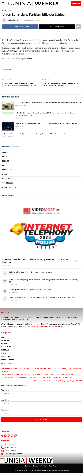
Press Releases (9, 179)
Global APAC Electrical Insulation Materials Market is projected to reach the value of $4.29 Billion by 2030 (42, 297)
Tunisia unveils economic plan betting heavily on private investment (31, 272)
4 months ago (21, 118)
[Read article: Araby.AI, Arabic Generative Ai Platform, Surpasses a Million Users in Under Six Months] (8, 127)
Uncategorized (9, 187)
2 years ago (20, 126)
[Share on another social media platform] (78, 26)
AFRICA (3, 353)
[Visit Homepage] (32, 3)
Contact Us (36, 466)
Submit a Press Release (50, 466)
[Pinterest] (15, 436)
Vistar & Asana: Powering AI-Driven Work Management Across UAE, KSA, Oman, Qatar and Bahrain (37, 375)
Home (4, 10)
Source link (6, 69)
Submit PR (76, 3)
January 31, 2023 (28, 20)
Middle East (7, 170)
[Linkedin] (12, 436)
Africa (5, 153)
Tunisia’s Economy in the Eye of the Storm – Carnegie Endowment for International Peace (36, 134)
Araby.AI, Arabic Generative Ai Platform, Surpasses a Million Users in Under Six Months (46, 124)
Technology (7, 183)
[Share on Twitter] (57, 26)
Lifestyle (6, 166)
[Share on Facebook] (20, 26)
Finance (5, 161)
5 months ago (21, 105)
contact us (53, 327)
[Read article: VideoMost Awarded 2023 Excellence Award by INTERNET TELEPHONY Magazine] (41, 228)
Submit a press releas (36, 327)
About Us (27, 466)
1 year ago (8, 137)
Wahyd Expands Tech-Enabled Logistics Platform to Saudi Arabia (30, 290)
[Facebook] (5, 436)
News (10, 10)
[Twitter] (8, 436)
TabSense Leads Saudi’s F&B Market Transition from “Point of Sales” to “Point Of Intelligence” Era (37, 378)
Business (6, 157)
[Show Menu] (3, 3)
